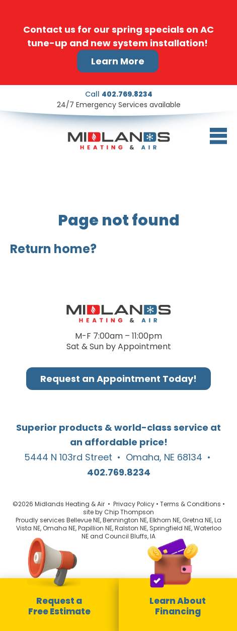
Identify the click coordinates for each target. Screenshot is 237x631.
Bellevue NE (83, 520)
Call (118, 94)
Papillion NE (95, 528)
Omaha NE (59, 528)
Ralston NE (131, 528)
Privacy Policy (133, 504)
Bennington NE (125, 520)
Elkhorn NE (164, 520)
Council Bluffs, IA (130, 536)
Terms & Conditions (190, 504)
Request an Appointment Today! (118, 378)
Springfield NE (170, 528)
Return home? (53, 249)
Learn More (117, 61)
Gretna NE (197, 520)
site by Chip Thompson (118, 512)
